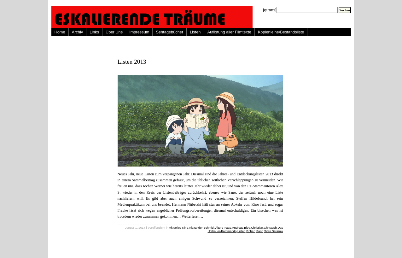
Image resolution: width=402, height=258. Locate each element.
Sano (259, 231)
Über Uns (114, 32)
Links (94, 32)
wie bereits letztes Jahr (183, 186)
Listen (195, 32)
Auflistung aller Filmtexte (229, 32)
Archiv (77, 32)
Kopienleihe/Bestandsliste (281, 32)
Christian (257, 227)
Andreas (237, 227)
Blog (247, 227)
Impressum (139, 32)
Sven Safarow (273, 231)
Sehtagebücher (169, 32)
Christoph (270, 227)
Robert (250, 231)
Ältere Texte (223, 227)
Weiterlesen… (192, 216)
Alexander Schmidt (202, 227)
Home (60, 32)
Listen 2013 (132, 61)
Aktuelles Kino (178, 227)
